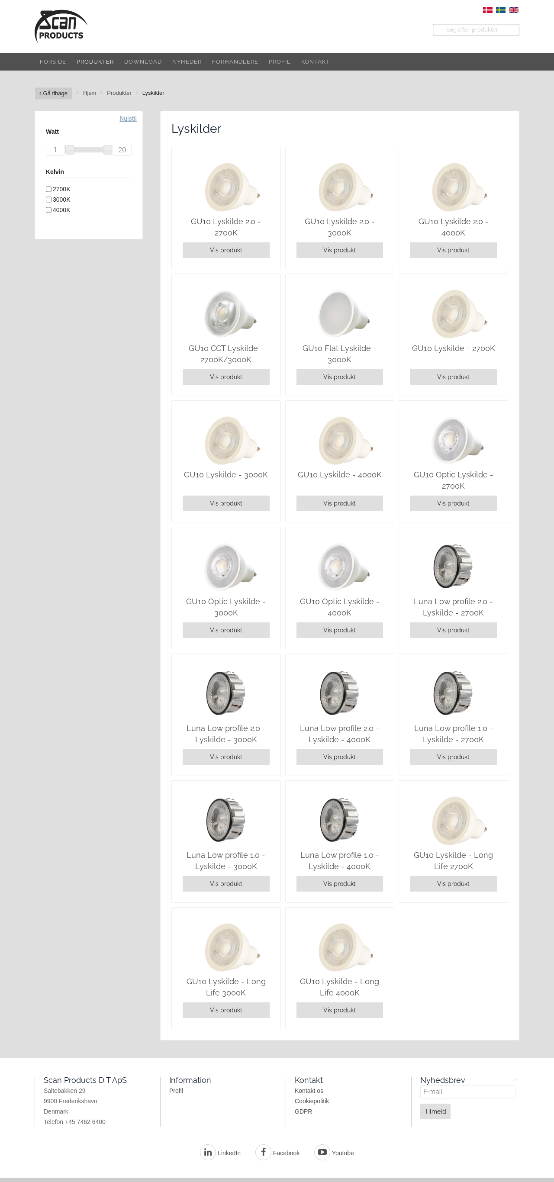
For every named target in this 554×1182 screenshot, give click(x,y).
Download (143, 61)
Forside (53, 61)
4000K (61, 209)
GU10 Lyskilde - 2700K (453, 348)
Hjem (89, 93)
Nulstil (128, 118)
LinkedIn (220, 1153)
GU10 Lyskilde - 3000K (226, 474)
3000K (61, 199)
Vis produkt (226, 250)
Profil (280, 61)
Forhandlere (235, 61)
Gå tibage (53, 93)
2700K (61, 189)
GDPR (303, 1111)
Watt (52, 131)
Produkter (95, 61)
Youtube (334, 1153)
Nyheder (187, 61)
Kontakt (315, 61)
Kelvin (55, 171)
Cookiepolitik (312, 1101)
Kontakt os (309, 1090)
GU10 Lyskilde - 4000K (340, 474)
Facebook (277, 1153)
